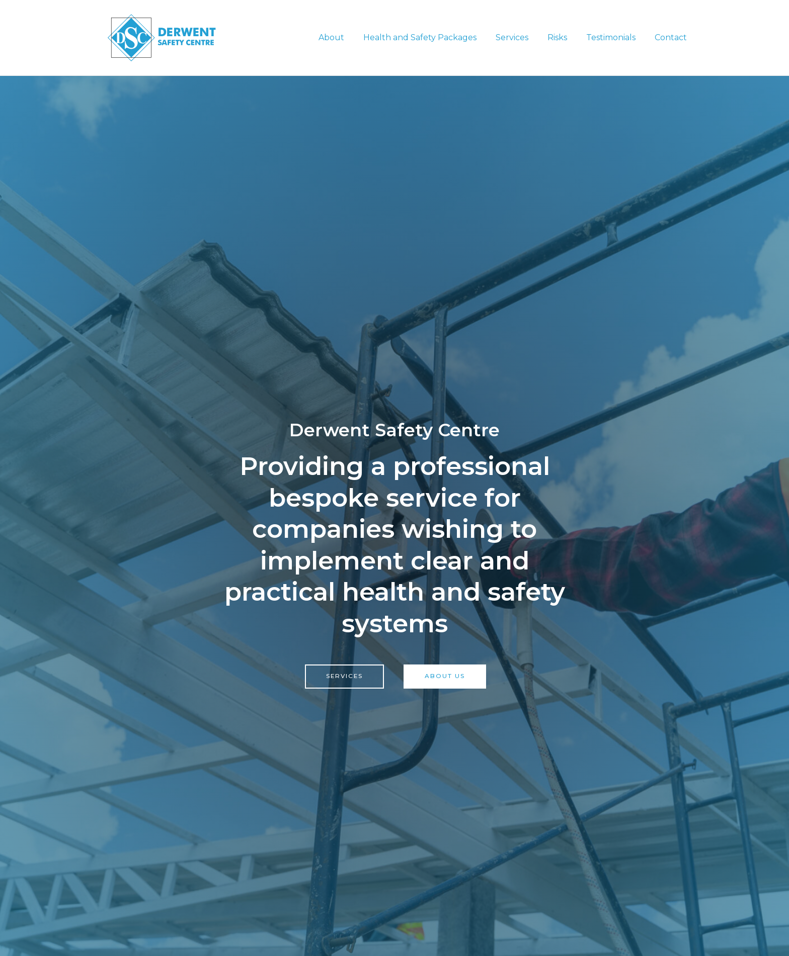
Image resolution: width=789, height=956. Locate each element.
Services (522, 37)
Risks (565, 37)
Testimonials (615, 37)
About (348, 37)
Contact (672, 37)
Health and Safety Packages (433, 37)
